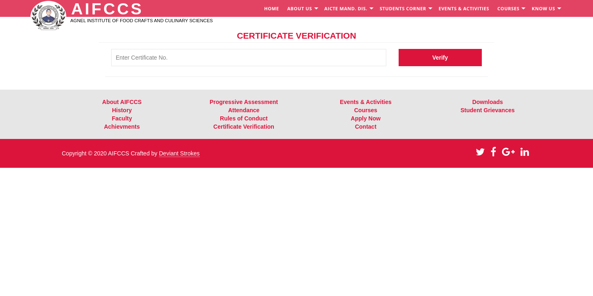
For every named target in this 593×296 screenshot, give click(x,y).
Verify (440, 57)
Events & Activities (366, 102)
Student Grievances (487, 110)
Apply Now (366, 118)
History (122, 110)
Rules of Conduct (244, 118)
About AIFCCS (122, 102)
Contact (365, 126)
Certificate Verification (243, 126)
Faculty (122, 118)
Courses (365, 110)
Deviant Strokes (179, 153)
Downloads (487, 102)
